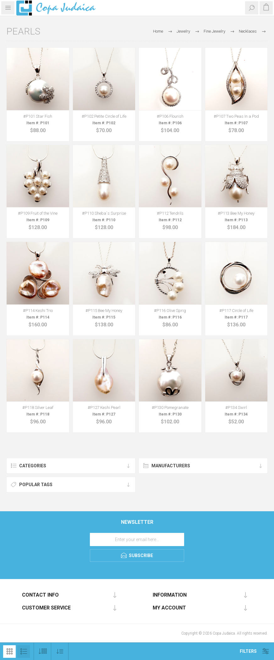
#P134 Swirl (236, 407)
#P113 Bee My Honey (236, 213)
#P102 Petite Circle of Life (104, 116)
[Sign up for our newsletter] (137, 539)
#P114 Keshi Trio (38, 310)
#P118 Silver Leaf (37, 407)
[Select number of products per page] (42, 651)
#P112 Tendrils (170, 213)
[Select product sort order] (59, 651)
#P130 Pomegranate (170, 407)
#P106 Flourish (170, 116)
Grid (9, 651)
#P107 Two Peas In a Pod (236, 116)
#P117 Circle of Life (236, 310)
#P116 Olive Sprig (170, 310)
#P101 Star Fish (37, 116)
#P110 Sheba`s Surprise (104, 213)
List (23, 651)
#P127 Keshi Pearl (104, 407)
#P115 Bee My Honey (103, 310)
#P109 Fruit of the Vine (38, 213)
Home (158, 31)
